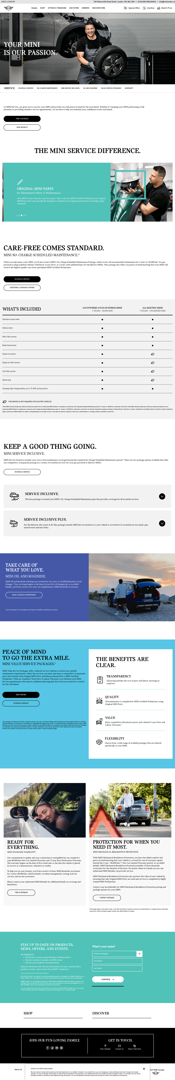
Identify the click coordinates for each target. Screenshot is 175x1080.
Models (34, 8)
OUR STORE (74, 8)
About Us (18, 1070)
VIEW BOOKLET (22, 127)
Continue (107, 979)
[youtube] (57, 1048)
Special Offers (132, 8)
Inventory (148, 8)
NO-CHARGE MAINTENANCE (47, 88)
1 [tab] (18, 216)
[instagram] (61, 1048)
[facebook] (47, 1048)
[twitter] (52, 1048)
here (125, 1075)
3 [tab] (22, 216)
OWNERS (85, 8)
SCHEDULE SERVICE (25, 88)
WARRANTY (129, 88)
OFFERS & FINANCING (57, 8)
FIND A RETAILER (22, 119)
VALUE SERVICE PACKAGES (111, 88)
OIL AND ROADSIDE (90, 88)
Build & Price (164, 8)
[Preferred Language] (117, 954)
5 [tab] (26, 216)
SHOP (42, 8)
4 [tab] (24, 216)
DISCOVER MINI (98, 8)
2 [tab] (20, 216)
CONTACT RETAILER (107, 898)
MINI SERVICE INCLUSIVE (70, 88)
